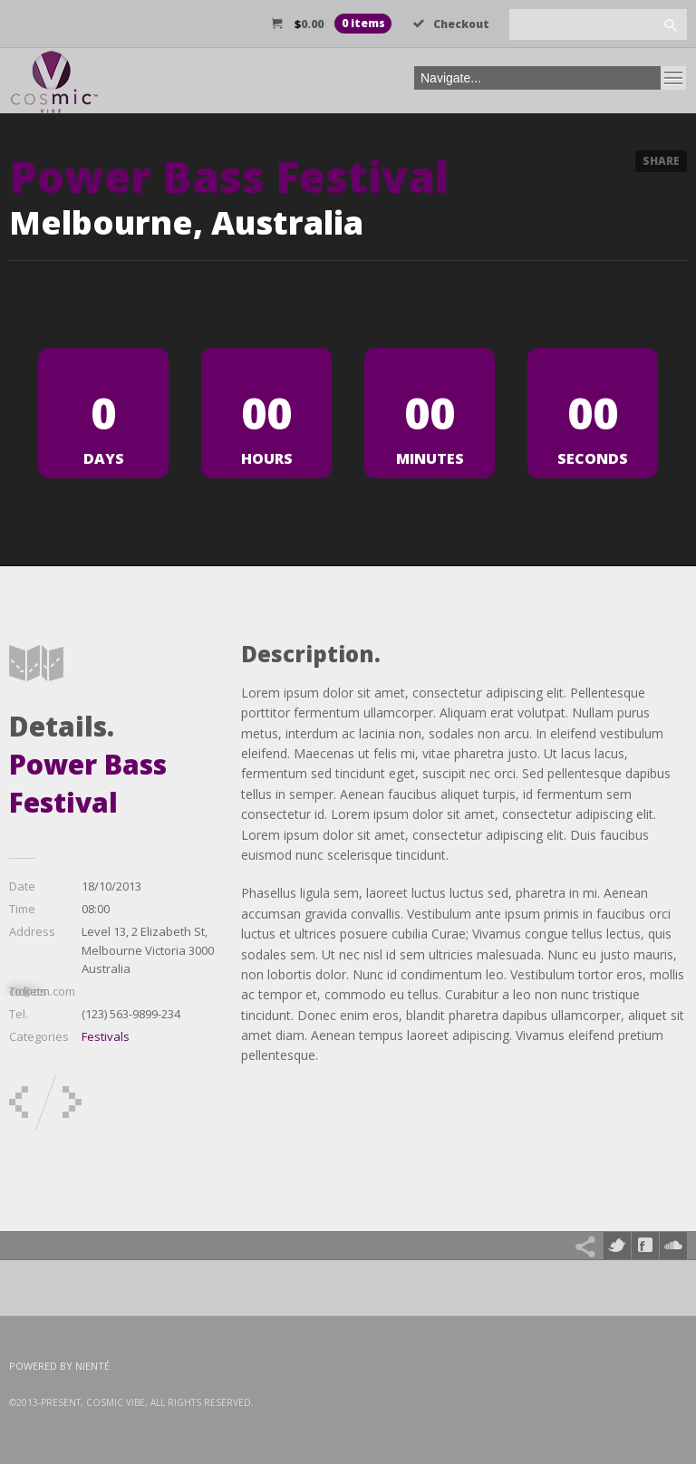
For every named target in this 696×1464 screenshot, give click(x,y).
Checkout (451, 24)
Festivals (106, 1036)
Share (661, 161)
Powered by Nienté (59, 1365)
